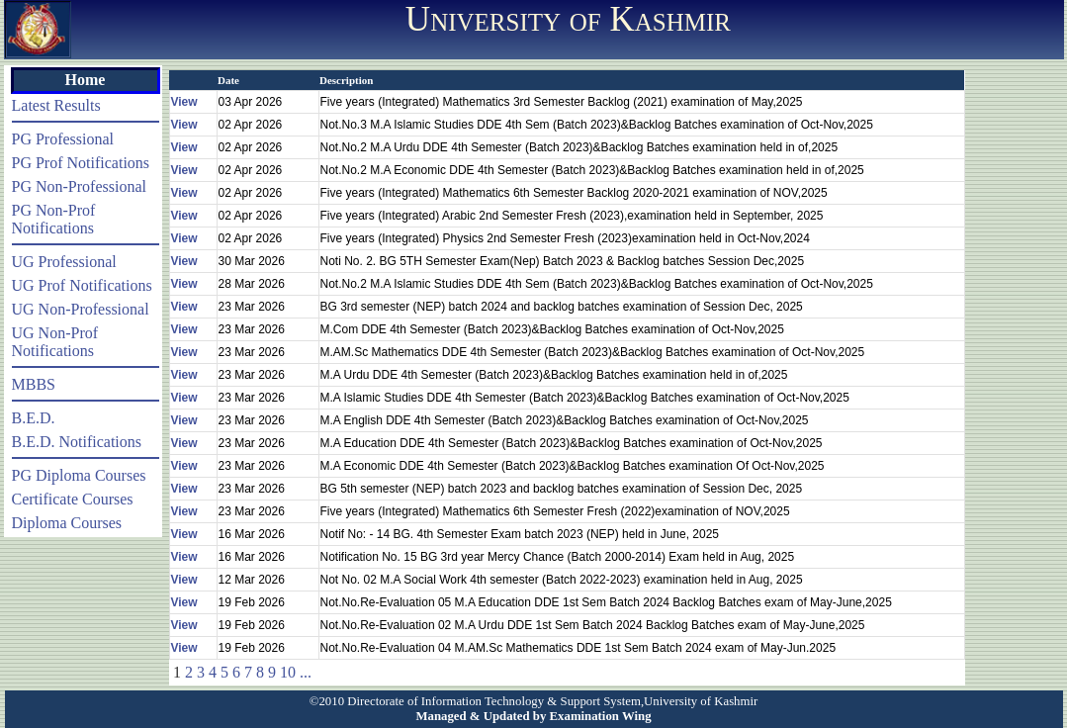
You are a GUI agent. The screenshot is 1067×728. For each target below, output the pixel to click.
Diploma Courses (67, 522)
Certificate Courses (72, 499)
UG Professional (64, 261)
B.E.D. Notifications (77, 441)
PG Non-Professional (79, 186)
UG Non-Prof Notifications (55, 341)
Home (85, 79)
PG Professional (63, 139)
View (184, 102)
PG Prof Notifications (81, 162)
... (305, 672)
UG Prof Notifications (82, 285)
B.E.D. (33, 418)
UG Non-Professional (80, 309)
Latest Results (56, 105)
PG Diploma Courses (79, 475)
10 (288, 672)
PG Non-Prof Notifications (54, 219)
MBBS (33, 384)
